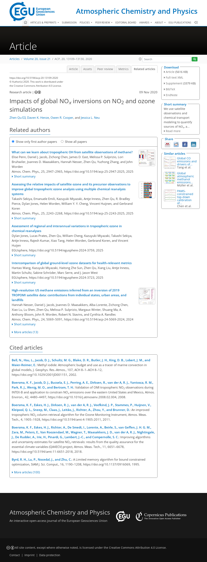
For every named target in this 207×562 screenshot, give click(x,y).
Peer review (105, 69)
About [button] (159, 22)
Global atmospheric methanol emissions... (185, 177)
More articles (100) (27, 472)
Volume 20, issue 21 (37, 59)
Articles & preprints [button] (43, 22)
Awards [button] (144, 22)
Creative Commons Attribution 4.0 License (137, 547)
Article (73, 69)
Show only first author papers (34, 142)
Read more (173, 131)
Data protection (49, 555)
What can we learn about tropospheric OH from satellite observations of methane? (72, 152)
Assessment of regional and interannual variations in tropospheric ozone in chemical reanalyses (67, 228)
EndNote (171, 95)
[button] (140, 59)
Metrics (123, 69)
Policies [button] (85, 22)
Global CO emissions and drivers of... (187, 161)
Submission (69, 22)
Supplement (174, 83)
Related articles (144, 69)
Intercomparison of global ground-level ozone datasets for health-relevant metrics (72, 263)
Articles (15, 59)
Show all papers (74, 142)
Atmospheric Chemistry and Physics (136, 11)
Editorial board (125, 22)
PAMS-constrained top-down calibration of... (185, 197)
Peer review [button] (103, 22)
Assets (87, 69)
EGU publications (180, 22)
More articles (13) (26, 332)
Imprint (29, 555)
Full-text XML (174, 77)
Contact (15, 555)
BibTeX (170, 89)
